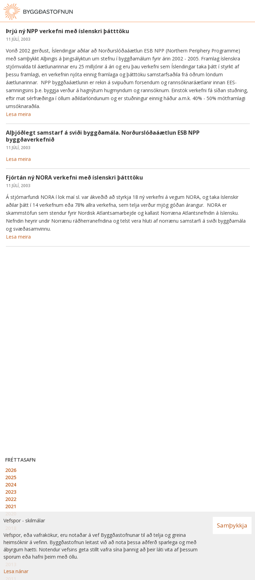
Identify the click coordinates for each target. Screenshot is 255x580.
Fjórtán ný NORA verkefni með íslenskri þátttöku (74, 177)
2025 (10, 477)
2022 (10, 499)
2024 (10, 484)
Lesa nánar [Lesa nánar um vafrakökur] (15, 571)
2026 (10, 470)
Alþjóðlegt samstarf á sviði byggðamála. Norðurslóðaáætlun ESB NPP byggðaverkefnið (103, 136)
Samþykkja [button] (232, 525)
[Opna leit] (234, 12)
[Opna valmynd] (248, 12)
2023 (10, 492)
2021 (10, 506)
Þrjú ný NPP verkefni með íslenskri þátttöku (67, 31)
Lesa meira (18, 114)
